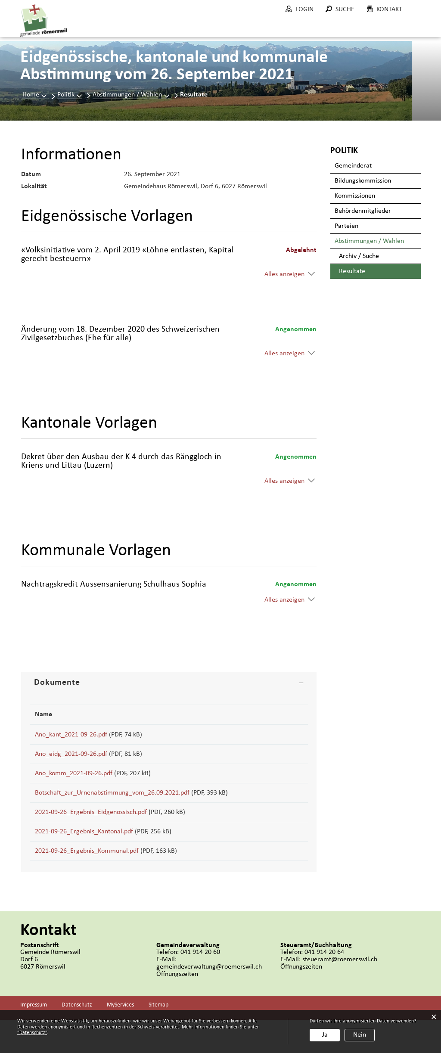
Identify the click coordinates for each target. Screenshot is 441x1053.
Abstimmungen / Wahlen (369, 241)
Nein (359, 1034)
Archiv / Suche (359, 256)
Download (283, 737)
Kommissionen (355, 196)
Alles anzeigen (284, 274)
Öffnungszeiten (177, 1007)
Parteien (346, 226)
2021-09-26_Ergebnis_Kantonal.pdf (84, 855)
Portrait (142, 29)
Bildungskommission (363, 180)
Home (30, 94)
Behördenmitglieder (363, 211)
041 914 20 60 (200, 985)
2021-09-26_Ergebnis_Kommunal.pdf (87, 879)
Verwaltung (234, 29)
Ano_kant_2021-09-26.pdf (71, 734)
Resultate (370, 271)
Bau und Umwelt (300, 34)
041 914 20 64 (324, 985)
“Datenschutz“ (32, 1032)
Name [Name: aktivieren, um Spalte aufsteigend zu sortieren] (43, 714)
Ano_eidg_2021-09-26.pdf (71, 758)
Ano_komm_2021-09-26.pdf (73, 783)
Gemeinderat (353, 165)
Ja (325, 1034)
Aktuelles (94, 29)
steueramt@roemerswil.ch (339, 992)
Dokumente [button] (57, 682)
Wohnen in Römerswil (381, 34)
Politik (184, 29)
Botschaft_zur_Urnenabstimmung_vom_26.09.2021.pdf (112, 807)
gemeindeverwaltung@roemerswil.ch (209, 1000)
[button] (69, 94)
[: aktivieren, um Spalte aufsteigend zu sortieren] (283, 715)
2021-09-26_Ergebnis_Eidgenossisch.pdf (91, 831)
